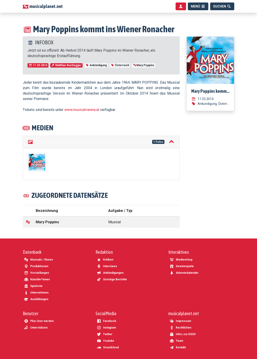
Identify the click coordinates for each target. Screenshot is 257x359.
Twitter (104, 334)
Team (176, 341)
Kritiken (105, 259)
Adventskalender (184, 273)
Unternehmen (36, 292)
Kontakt (177, 347)
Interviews (107, 266)
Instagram (106, 327)
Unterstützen (36, 327)
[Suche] (222, 6)
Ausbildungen (36, 299)
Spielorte (33, 286)
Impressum (180, 321)
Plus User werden (39, 321)
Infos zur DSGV (182, 334)
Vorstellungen (36, 273)
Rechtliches (180, 327)
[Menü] (198, 6)
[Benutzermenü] (181, 6)
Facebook (106, 321)
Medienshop (180, 259)
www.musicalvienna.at (81, 110)
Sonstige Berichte (112, 279)
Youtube (105, 341)
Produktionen (36, 266)
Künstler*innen (37, 279)
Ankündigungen (110, 273)
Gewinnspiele (181, 266)
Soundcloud (108, 347)
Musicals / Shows (38, 259)
